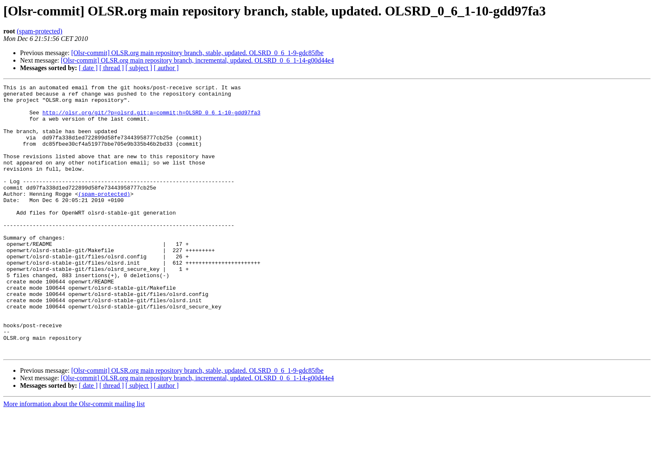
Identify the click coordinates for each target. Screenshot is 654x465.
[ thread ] (111, 67)
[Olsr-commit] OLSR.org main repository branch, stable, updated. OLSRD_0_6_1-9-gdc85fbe (197, 52)
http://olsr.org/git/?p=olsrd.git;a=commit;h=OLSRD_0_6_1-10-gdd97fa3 (152, 118)
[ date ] (88, 67)
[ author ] (166, 67)
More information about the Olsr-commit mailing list (74, 457)
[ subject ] (139, 67)
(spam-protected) (39, 31)
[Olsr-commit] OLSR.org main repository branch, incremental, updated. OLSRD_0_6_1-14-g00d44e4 (197, 60)
